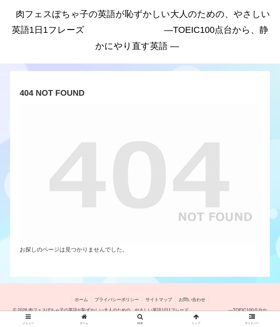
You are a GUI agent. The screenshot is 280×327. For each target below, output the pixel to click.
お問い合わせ (192, 299)
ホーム (81, 299)
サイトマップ (159, 299)
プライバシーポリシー (117, 299)
